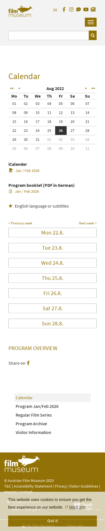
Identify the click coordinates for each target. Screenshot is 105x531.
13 (72, 112)
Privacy (61, 486)
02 (26, 103)
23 (26, 130)
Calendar (24, 397)
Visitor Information (33, 432)
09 (26, 112)
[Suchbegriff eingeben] (48, 35)
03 (37, 103)
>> (93, 88)
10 (37, 112)
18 (49, 121)
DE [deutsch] (55, 10)
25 (49, 130)
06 (72, 103)
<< (12, 88)
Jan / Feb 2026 (24, 170)
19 (61, 121)
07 (87, 103)
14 (87, 112)
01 (14, 103)
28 (87, 130)
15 (14, 121)
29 (14, 139)
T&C (7, 486)
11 (49, 112)
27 (72, 130)
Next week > (88, 223)
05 (61, 103)
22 (14, 130)
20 (72, 121)
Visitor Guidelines (84, 486)
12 (61, 112)
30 (26, 139)
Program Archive (31, 423)
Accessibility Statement (33, 486)
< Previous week (20, 223)
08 (14, 112)
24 (37, 130)
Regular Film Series (34, 415)
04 (49, 103)
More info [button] (77, 507)
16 (26, 121)
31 (37, 139)
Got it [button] (52, 521)
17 (37, 121)
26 (61, 130)
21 (87, 121)
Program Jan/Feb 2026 (37, 406)
